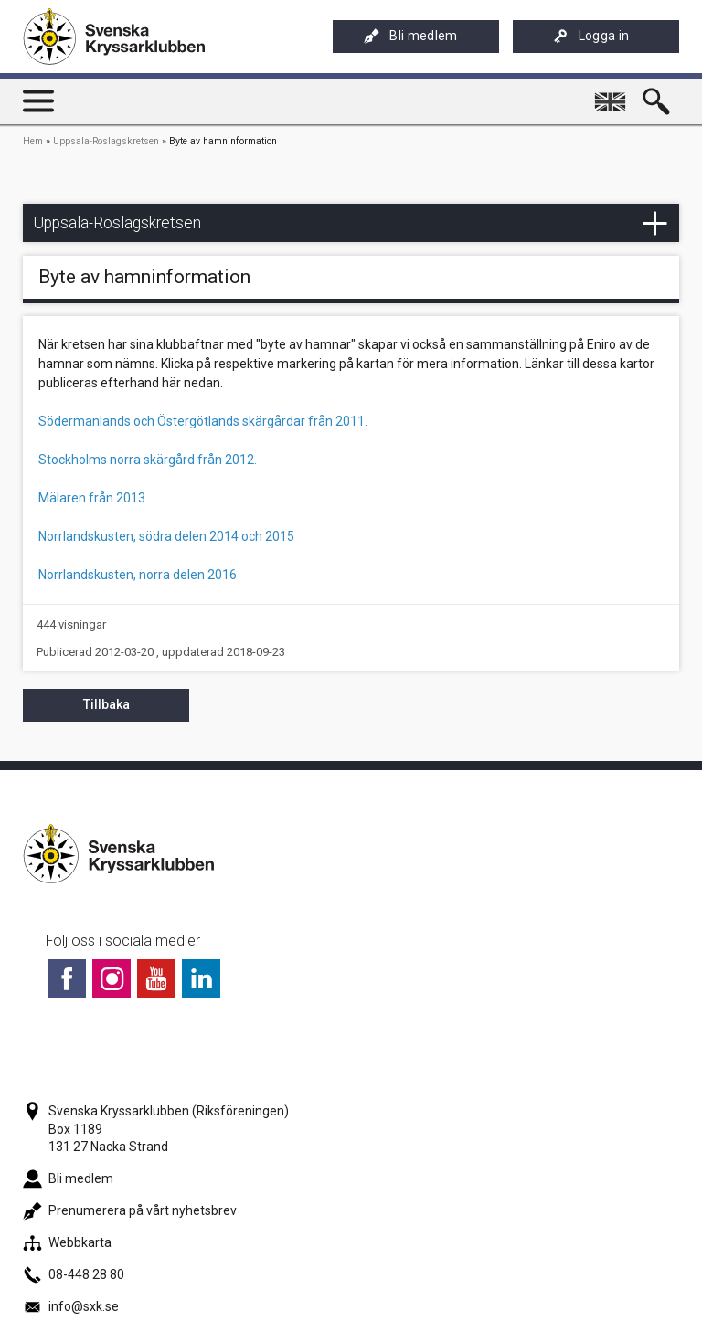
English (612, 94)
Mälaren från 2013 (91, 498)
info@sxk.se (71, 1306)
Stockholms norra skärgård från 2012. (147, 459)
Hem (33, 141)
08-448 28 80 (73, 1274)
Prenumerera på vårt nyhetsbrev (130, 1210)
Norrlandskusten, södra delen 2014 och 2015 (166, 536)
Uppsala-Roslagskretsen (106, 141)
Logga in (591, 36)
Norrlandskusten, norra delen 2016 (137, 574)
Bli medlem (410, 36)
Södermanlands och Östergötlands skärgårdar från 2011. (202, 421)
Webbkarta (67, 1242)
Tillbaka (106, 704)
